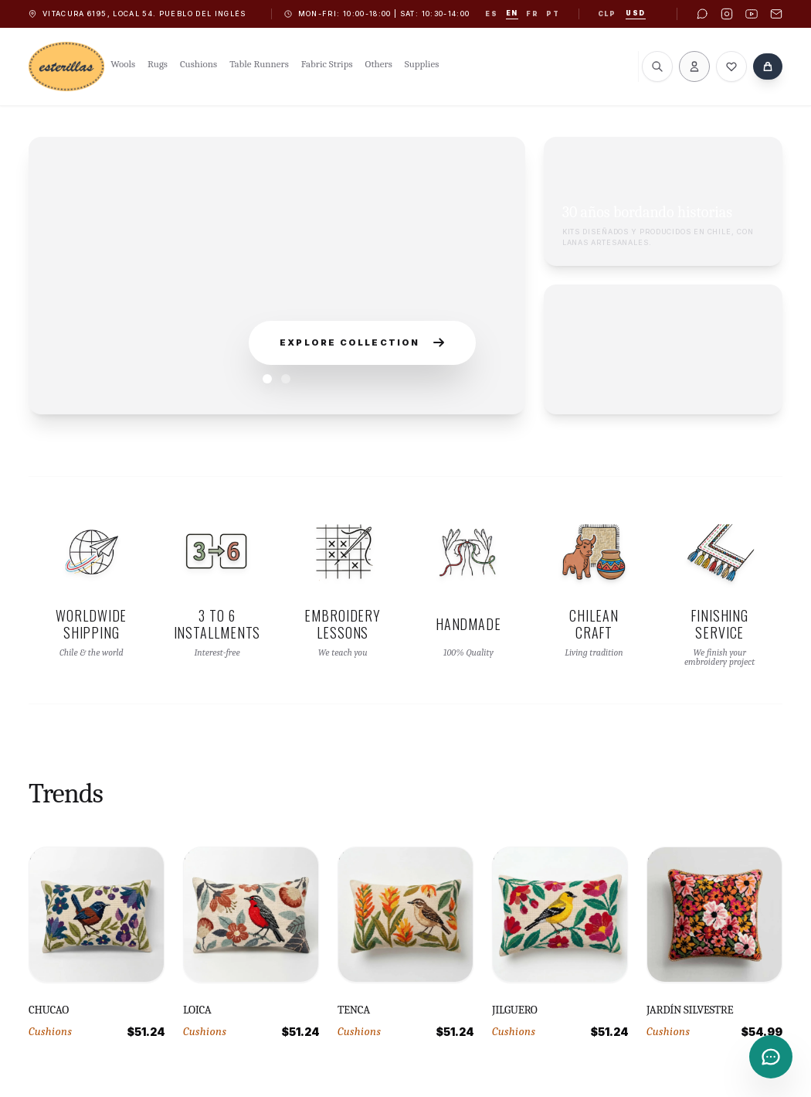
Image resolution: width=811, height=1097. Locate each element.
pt (552, 14)
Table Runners (259, 64)
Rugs (158, 64)
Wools (122, 64)
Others (378, 64)
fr (532, 14)
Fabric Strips (327, 64)
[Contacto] (770, 1056)
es (491, 14)
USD (636, 13)
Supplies (422, 64)
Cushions (198, 64)
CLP (607, 14)
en (512, 13)
